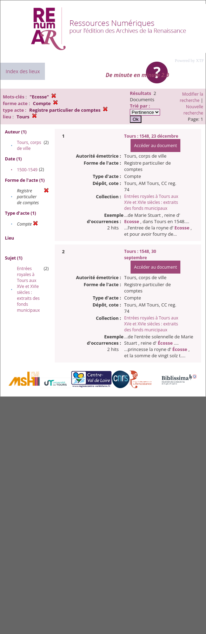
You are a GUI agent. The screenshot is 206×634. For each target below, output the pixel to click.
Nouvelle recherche (193, 110)
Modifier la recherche (191, 97)
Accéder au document (155, 146)
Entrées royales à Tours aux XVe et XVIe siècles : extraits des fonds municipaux (28, 289)
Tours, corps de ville (29, 145)
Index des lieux (23, 71)
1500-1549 (27, 170)
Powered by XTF (189, 60)
